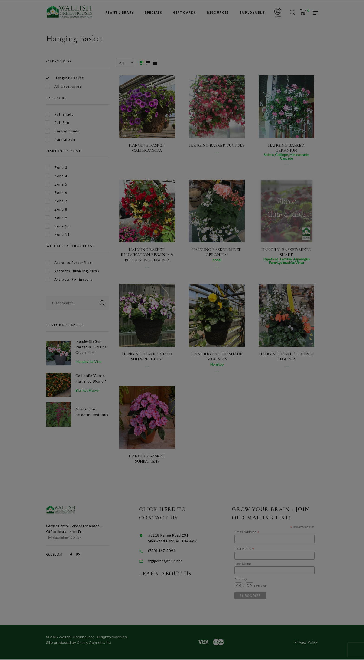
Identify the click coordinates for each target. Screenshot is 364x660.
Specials (153, 13)
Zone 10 (57, 226)
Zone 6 (56, 192)
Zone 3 (56, 167)
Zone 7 (56, 201)
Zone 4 (56, 176)
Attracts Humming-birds (72, 271)
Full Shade (59, 114)
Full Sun (57, 122)
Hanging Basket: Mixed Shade (286, 252)
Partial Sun (60, 139)
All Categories (63, 86)
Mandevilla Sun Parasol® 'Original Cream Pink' (91, 347)
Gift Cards (184, 13)
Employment (252, 13)
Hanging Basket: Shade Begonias (217, 356)
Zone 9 (56, 217)
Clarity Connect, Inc (94, 643)
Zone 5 (56, 184)
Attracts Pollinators (68, 279)
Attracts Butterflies (68, 262)
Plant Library (119, 13)
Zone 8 (56, 209)
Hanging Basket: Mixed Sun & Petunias (147, 356)
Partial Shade (62, 131)
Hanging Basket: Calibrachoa (147, 148)
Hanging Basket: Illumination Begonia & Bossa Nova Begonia (147, 255)
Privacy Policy (306, 643)
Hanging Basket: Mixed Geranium (217, 252)
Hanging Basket (64, 78)
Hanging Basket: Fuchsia (216, 145)
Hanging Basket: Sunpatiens (147, 459)
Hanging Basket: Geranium (286, 148)
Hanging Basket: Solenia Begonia (286, 356)
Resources (218, 13)
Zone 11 (57, 234)
